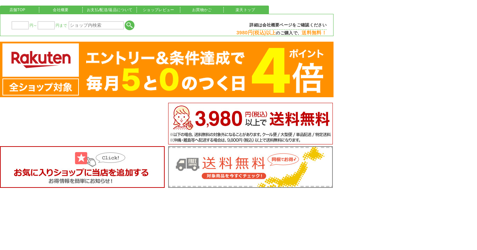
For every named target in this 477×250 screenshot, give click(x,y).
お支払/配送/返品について (109, 10)
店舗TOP (17, 10)
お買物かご (202, 10)
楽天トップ (245, 10)
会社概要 (60, 10)
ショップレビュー (158, 10)
